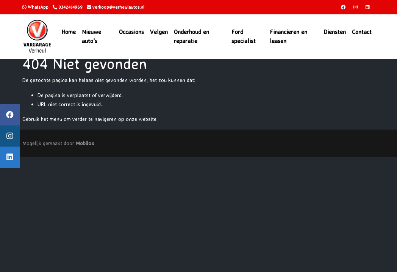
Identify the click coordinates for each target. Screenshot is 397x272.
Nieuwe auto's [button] (91, 36)
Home (68, 32)
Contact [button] (362, 32)
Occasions (131, 32)
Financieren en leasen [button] (288, 36)
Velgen (159, 32)
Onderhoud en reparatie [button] (191, 36)
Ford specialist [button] (243, 36)
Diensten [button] (335, 32)
